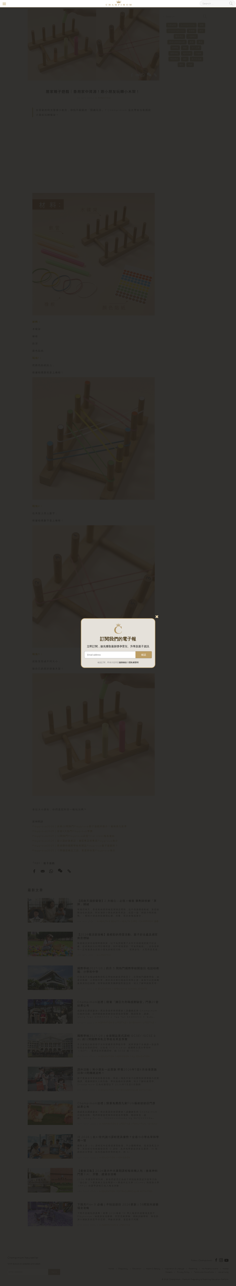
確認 (143, 654)
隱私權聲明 (134, 662)
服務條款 (123, 662)
